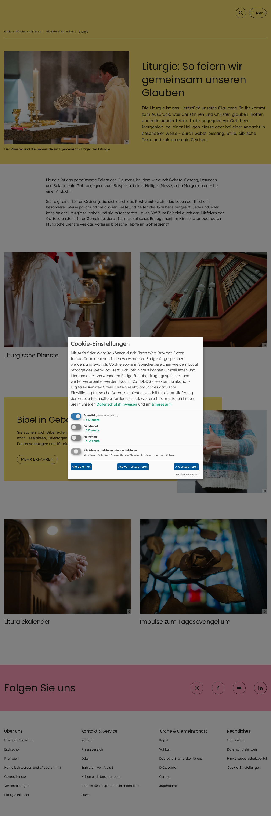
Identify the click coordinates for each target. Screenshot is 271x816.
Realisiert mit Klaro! (187, 474)
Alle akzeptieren (186, 467)
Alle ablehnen (81, 467)
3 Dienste (91, 420)
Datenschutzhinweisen (118, 404)
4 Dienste (91, 441)
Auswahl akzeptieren (133, 467)
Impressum (164, 404)
